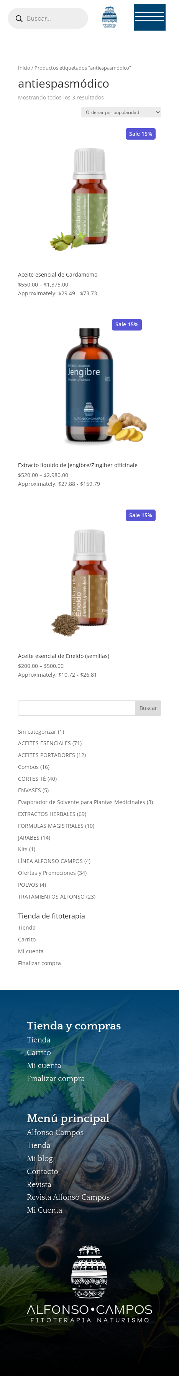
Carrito (27, 939)
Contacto (42, 1172)
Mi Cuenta (44, 1210)
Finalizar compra (39, 963)
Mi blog (40, 1159)
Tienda (27, 927)
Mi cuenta (31, 951)
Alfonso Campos (55, 1132)
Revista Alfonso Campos (68, 1197)
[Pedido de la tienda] (121, 112)
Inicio (24, 67)
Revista (39, 1185)
